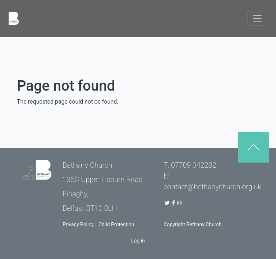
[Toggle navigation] (257, 18)
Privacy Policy (78, 224)
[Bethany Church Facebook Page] (173, 203)
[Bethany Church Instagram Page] (180, 203)
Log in (138, 241)
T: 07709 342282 (190, 165)
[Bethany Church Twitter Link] (167, 203)
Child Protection (116, 224)
